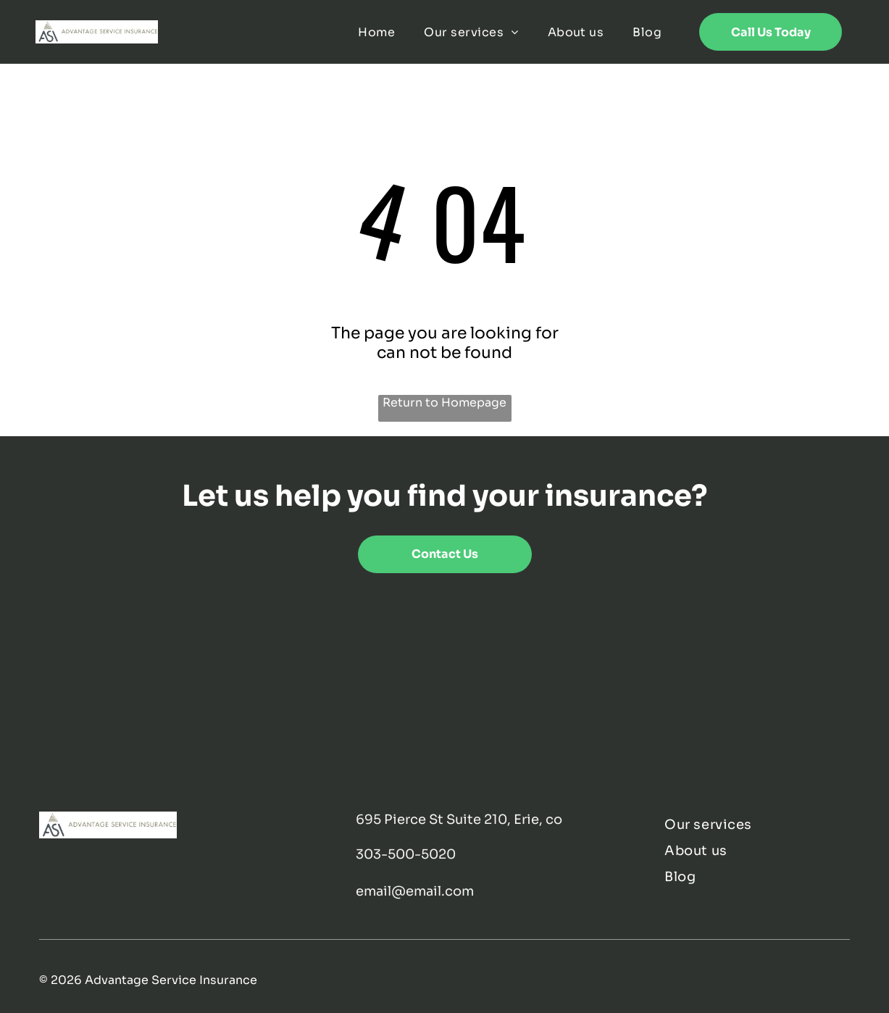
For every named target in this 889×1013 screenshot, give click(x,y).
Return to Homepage (444, 402)
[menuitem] (376, 31)
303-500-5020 (406, 854)
